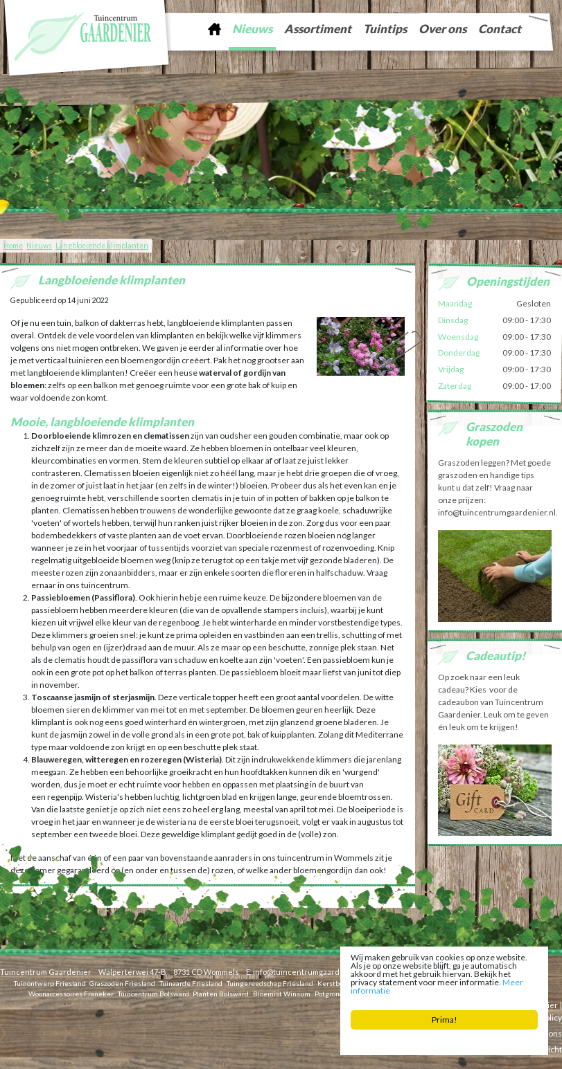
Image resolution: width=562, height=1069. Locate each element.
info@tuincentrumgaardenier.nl (310, 971)
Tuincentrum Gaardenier (45, 971)
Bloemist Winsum (281, 993)
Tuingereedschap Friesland (270, 982)
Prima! (444, 1019)
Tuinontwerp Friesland (50, 982)
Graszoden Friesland (122, 982)
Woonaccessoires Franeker (71, 993)
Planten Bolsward (221, 993)
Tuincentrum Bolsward (153, 993)
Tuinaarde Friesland (190, 982)
